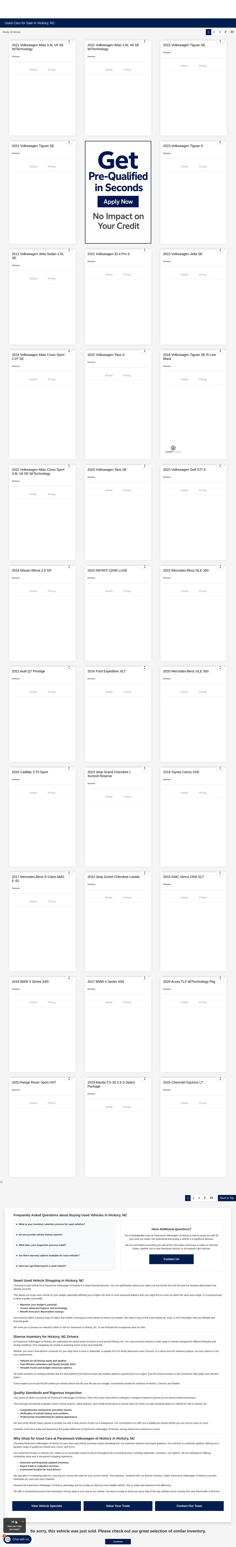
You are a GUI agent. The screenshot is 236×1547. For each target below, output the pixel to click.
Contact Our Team (189, 1506)
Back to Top (227, 1198)
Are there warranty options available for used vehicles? (49, 1255)
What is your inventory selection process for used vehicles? (52, 1224)
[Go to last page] (232, 32)
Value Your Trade (118, 1506)
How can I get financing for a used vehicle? (42, 1266)
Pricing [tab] (51, 69)
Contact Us (171, 1259)
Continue (118, 1541)
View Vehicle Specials (46, 1506)
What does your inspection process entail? (42, 1245)
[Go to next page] (226, 32)
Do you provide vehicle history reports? (41, 1234)
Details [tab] (33, 69)
